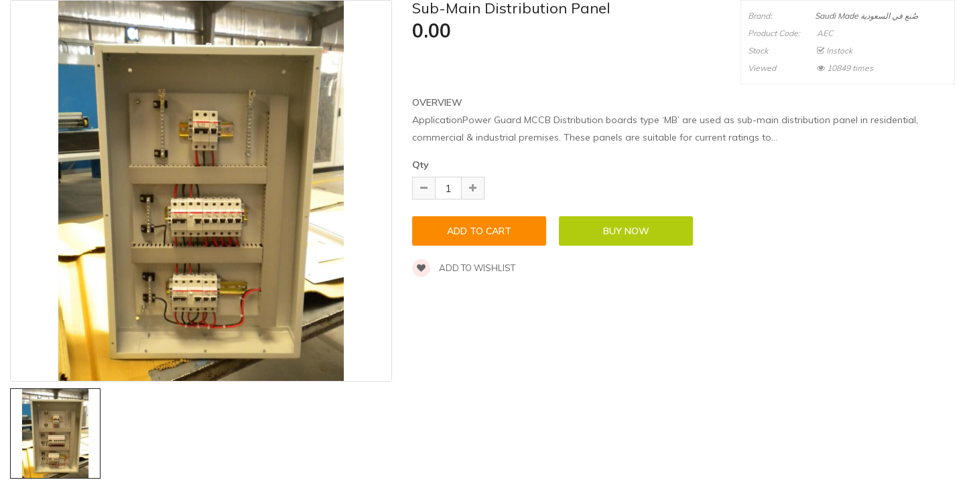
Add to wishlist (463, 267)
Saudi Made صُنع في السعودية (866, 16)
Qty (420, 165)
